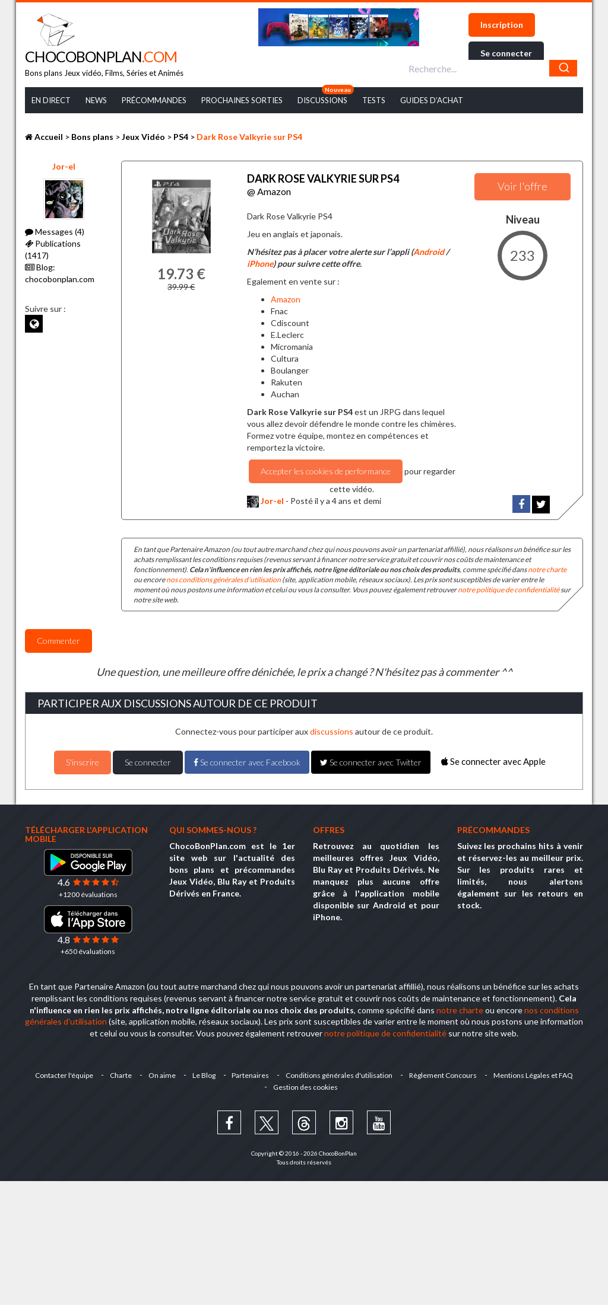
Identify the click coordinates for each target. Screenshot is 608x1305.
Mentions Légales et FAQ (534, 1075)
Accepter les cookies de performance (326, 471)
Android (428, 252)
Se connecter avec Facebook (247, 762)
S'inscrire (82, 762)
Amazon (285, 299)
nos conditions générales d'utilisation (223, 579)
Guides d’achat (431, 100)
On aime (162, 1075)
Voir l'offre (522, 186)
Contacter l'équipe (64, 1075)
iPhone (260, 264)
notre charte (547, 569)
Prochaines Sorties (242, 100)
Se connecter (506, 53)
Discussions (322, 100)
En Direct (51, 100)
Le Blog (204, 1075)
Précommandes (154, 100)
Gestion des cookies (305, 1087)
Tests (373, 100)
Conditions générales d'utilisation (339, 1075)
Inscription (501, 25)
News (96, 100)
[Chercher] (563, 68)
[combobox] (491, 68)
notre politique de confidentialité (508, 589)
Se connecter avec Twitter (371, 762)
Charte (121, 1075)
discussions (331, 731)
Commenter (58, 641)
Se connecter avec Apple (493, 761)
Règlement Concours (443, 1075)
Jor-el (63, 166)
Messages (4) (54, 231)
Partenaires (251, 1075)
